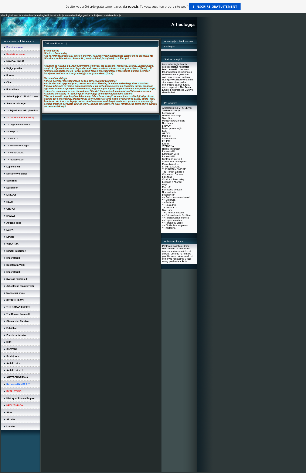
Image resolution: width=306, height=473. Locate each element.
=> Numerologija (15, 152)
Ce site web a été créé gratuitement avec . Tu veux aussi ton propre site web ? (152, 6)
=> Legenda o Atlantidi (18, 124)
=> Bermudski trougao (17, 145)
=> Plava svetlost (15, 159)
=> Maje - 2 (12, 138)
